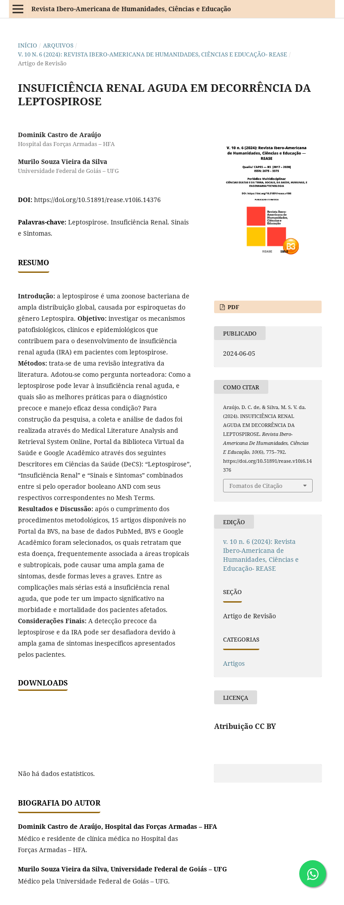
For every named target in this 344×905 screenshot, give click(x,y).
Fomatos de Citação (256, 486)
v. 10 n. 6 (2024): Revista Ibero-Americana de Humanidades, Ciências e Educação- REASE (152, 54)
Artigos (234, 663)
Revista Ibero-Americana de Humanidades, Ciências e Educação (131, 8)
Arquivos (58, 45)
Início (27, 45)
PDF (232, 307)
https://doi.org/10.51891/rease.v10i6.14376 (97, 199)
